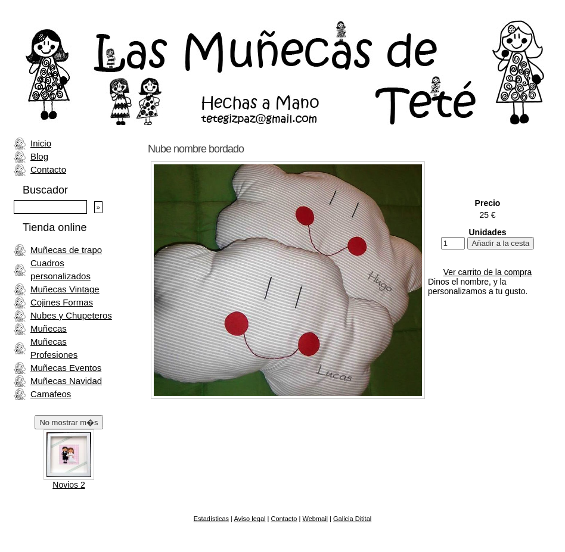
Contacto (48, 169)
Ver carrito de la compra (487, 272)
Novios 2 (68, 484)
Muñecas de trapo (66, 250)
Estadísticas (211, 518)
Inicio (40, 143)
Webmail (315, 518)
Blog (39, 156)
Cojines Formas (61, 302)
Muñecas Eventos (65, 368)
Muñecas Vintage (65, 289)
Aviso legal (249, 518)
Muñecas (48, 328)
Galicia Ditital (352, 518)
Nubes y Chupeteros (71, 315)
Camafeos (50, 394)
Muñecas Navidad (66, 381)
